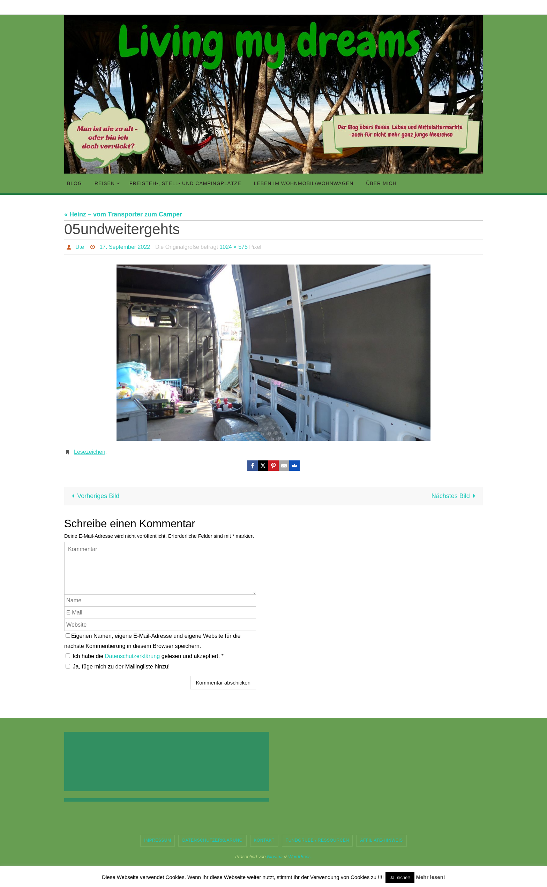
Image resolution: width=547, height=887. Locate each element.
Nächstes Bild (455, 495)
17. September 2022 (124, 247)
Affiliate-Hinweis (381, 840)
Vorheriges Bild (93, 495)
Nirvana (275, 856)
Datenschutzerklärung (133, 656)
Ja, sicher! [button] (400, 877)
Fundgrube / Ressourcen (317, 840)
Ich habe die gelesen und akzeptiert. (145, 656)
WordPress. (300, 856)
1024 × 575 (233, 247)
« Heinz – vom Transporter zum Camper (123, 214)
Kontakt (264, 840)
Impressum (157, 840)
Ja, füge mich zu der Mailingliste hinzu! (118, 666)
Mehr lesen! (430, 877)
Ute (79, 247)
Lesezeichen (89, 452)
